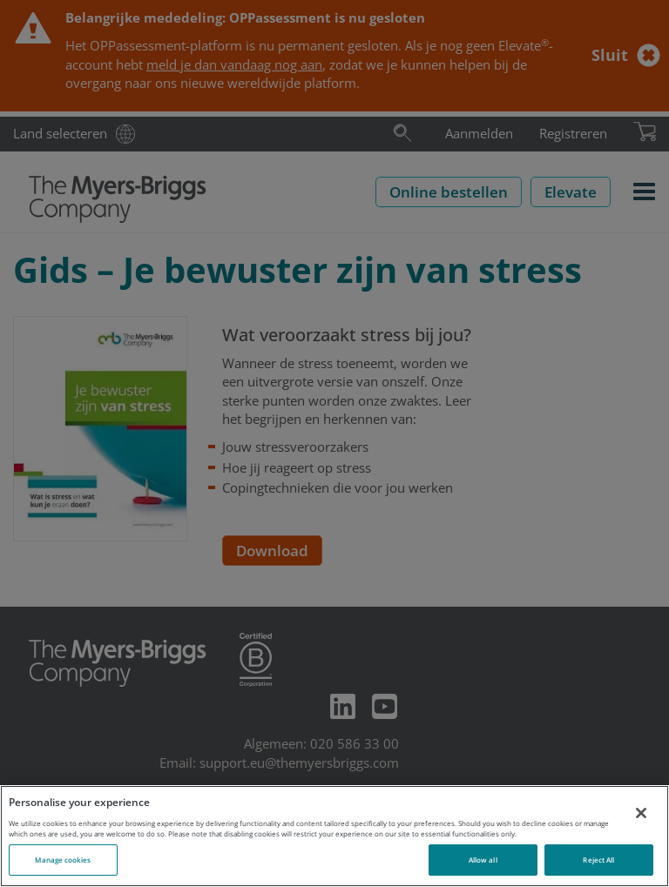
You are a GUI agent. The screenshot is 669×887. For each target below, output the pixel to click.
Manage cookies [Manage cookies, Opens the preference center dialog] (63, 859)
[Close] (641, 813)
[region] (334, 836)
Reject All (598, 859)
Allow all (483, 859)
